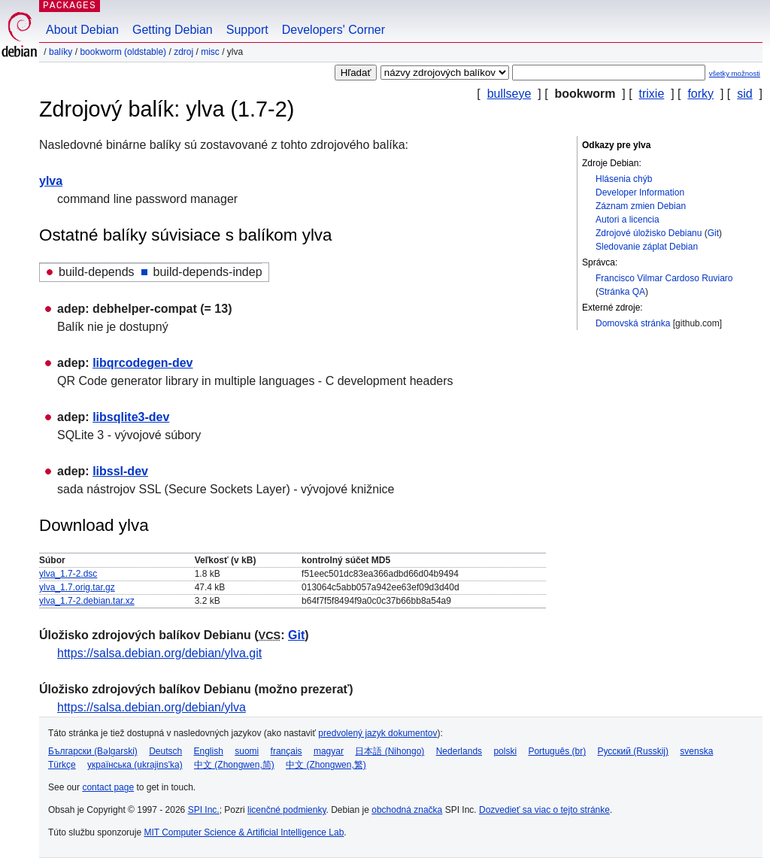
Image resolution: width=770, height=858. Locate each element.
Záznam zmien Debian (641, 206)
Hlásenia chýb (624, 179)
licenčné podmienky (286, 810)
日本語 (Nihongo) (389, 751)
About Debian (82, 29)
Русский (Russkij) (632, 751)
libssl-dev (120, 471)
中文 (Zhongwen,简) (234, 764)
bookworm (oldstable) (123, 52)
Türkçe (62, 764)
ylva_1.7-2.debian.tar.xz (87, 601)
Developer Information (640, 192)
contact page (108, 787)
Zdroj (183, 52)
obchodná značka (406, 810)
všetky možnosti (734, 73)
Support (247, 29)
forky (700, 93)
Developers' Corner (333, 29)
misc (210, 52)
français (286, 751)
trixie (652, 93)
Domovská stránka (633, 323)
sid (744, 93)
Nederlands (459, 751)
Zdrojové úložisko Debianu (649, 233)
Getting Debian (172, 29)
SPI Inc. (204, 810)
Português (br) (557, 751)
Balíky (60, 52)
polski (505, 751)
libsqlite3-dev (130, 417)
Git (713, 233)
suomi (247, 751)
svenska (696, 751)
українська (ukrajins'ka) (135, 764)
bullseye (509, 93)
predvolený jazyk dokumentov (377, 733)
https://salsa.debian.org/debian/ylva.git (159, 653)
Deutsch (165, 751)
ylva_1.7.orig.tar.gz (77, 587)
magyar (329, 751)
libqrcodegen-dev (142, 362)
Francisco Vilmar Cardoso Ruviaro (664, 278)
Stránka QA (622, 292)
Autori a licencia (627, 219)
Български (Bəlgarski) (93, 751)
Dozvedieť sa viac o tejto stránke (544, 810)
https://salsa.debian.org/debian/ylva (151, 707)
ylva (50, 180)
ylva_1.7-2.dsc (68, 573)
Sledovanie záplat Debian (647, 246)
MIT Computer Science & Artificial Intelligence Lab (244, 832)
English (208, 751)
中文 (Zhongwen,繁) (326, 764)
